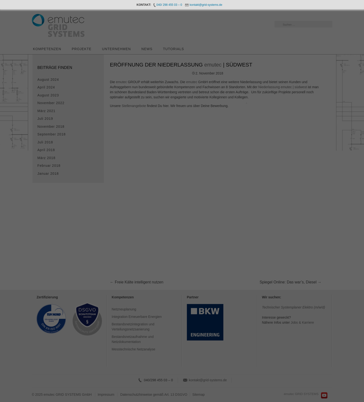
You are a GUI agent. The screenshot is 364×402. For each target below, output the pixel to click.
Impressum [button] (204, 262)
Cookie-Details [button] (162, 262)
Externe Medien (203, 177)
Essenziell (199, 152)
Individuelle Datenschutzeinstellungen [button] (182, 250)
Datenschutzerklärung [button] (184, 262)
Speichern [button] (228, 236)
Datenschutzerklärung (109, 220)
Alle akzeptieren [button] (136, 236)
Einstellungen (126, 225)
